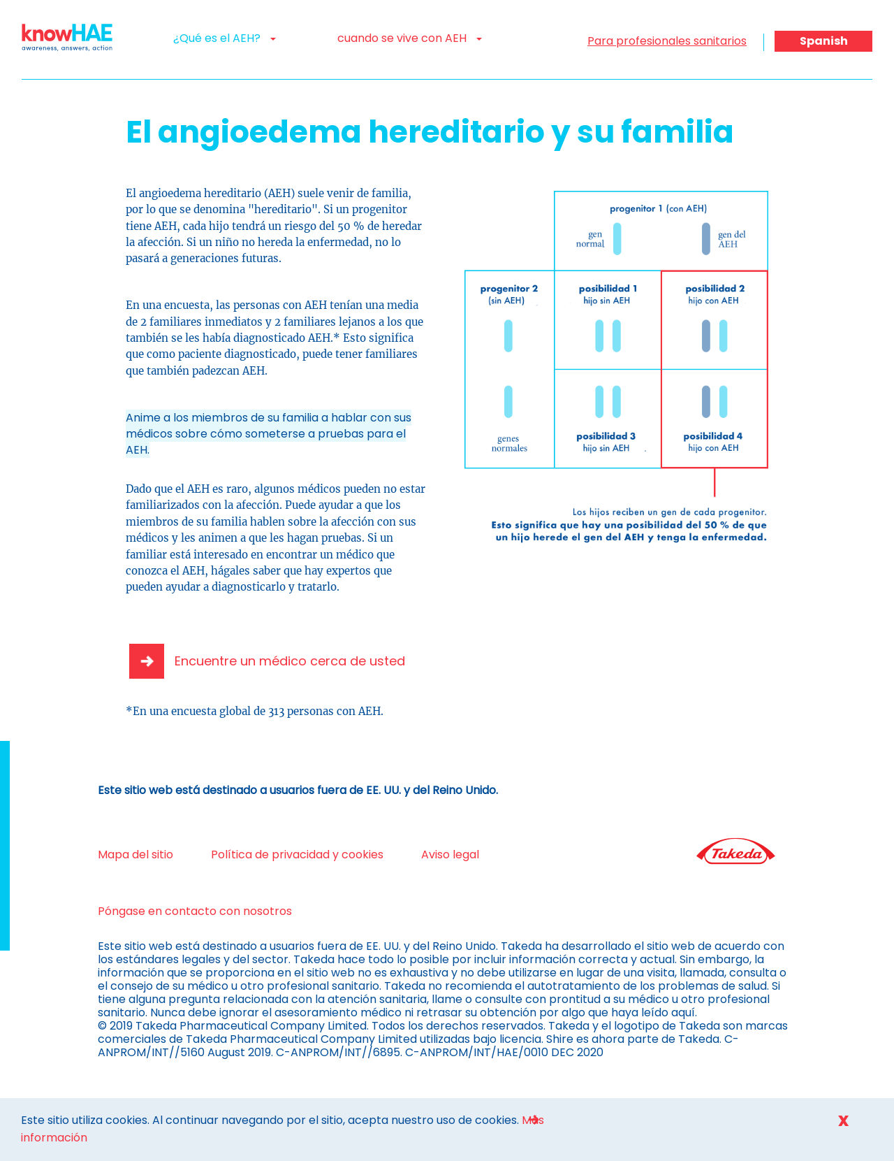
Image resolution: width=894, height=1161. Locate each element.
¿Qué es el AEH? (224, 38)
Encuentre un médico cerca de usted (290, 661)
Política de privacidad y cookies (297, 854)
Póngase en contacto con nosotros (195, 911)
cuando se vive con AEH (409, 38)
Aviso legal (450, 854)
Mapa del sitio (135, 854)
